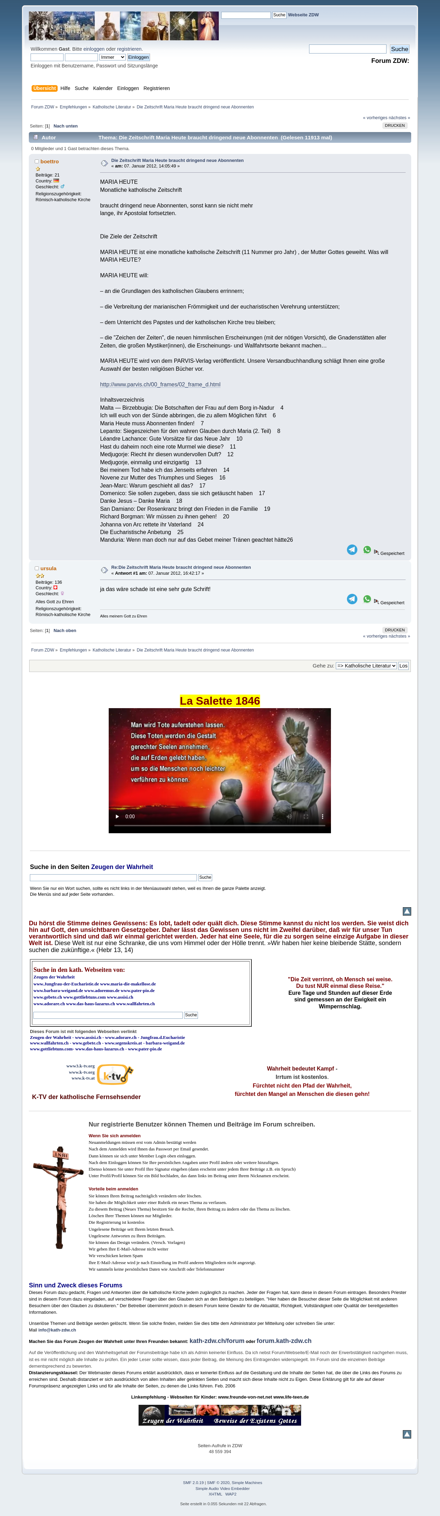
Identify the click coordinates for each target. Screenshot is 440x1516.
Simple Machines (247, 1483)
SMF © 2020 (218, 1483)
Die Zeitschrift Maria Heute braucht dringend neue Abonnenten (177, 160)
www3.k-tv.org (80, 1065)
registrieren (129, 49)
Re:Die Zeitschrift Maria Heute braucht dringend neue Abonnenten (181, 567)
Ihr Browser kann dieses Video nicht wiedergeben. (220, 770)
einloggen (94, 49)
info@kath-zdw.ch (57, 1330)
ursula (49, 568)
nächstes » (399, 117)
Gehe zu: (323, 666)
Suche (39, 866)
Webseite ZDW (303, 14)
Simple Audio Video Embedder (223, 1488)
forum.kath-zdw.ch (284, 1340)
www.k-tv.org (81, 1072)
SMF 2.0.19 (193, 1483)
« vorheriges (375, 117)
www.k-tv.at (83, 1078)
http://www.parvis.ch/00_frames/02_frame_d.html (160, 384)
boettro (50, 161)
